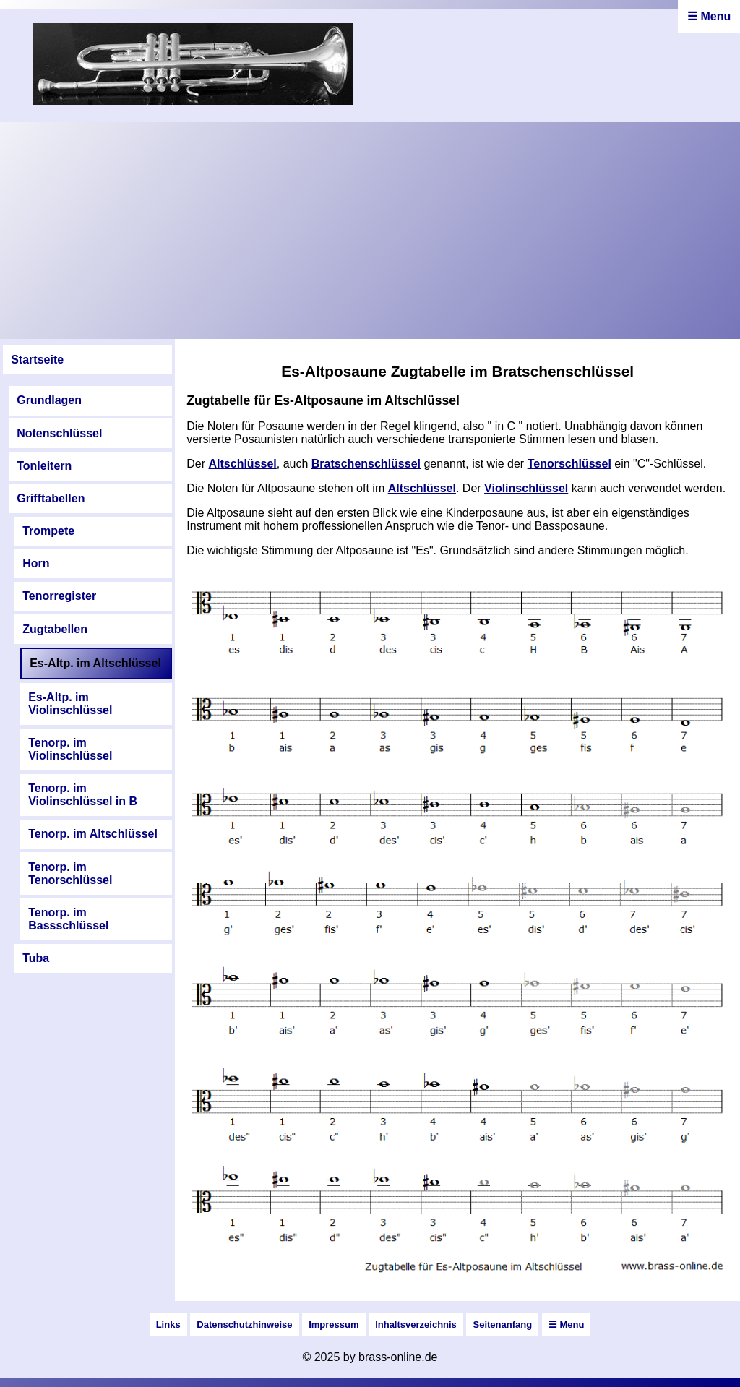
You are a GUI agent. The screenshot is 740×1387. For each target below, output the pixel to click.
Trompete (48, 531)
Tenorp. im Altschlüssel (93, 834)
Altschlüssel (243, 464)
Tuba (35, 958)
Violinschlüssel (526, 488)
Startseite (37, 359)
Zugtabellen (54, 629)
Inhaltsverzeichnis (416, 1324)
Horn (35, 563)
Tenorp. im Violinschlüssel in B (82, 794)
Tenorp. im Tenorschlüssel (70, 873)
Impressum (333, 1324)
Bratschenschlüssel (366, 464)
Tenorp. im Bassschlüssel (68, 919)
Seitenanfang (503, 1324)
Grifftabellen (51, 498)
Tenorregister (59, 596)
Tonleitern (44, 466)
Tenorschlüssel (569, 464)
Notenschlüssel (59, 433)
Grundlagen (49, 400)
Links (168, 1324)
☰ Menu (709, 16)
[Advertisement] (370, 230)
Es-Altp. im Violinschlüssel (70, 703)
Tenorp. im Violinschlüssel (70, 749)
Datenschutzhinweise (244, 1324)
